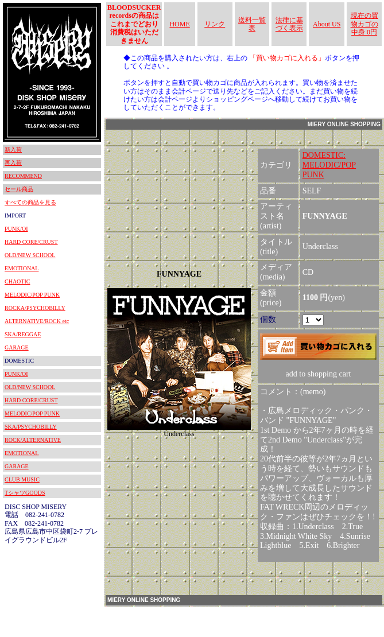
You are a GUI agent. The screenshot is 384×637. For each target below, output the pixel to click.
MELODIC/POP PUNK (32, 295)
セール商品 (19, 189)
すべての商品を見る (30, 202)
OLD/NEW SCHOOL (30, 255)
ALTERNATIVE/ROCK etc (37, 321)
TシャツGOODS (25, 493)
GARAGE (17, 347)
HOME (179, 24)
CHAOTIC (17, 281)
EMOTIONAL (21, 268)
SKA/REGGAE (23, 334)
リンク (214, 24)
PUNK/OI (16, 229)
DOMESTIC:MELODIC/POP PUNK (329, 165)
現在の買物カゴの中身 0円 (364, 23)
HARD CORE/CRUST (31, 242)
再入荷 (13, 163)
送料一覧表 (252, 24)
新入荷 (13, 149)
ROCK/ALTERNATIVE (33, 440)
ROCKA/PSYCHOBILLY (35, 308)
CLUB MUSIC (22, 479)
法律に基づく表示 (289, 24)
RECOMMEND (23, 176)
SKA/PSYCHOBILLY (31, 427)
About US (326, 24)
